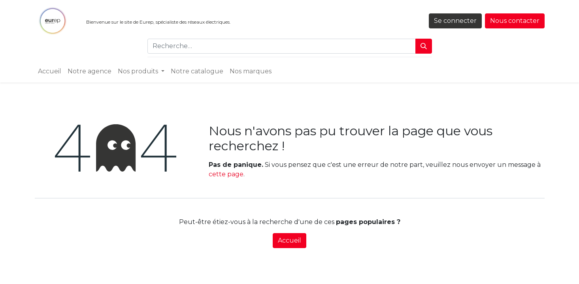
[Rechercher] (423, 46)
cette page (226, 174)
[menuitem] (49, 71)
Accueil (289, 240)
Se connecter (455, 20)
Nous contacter (514, 20)
